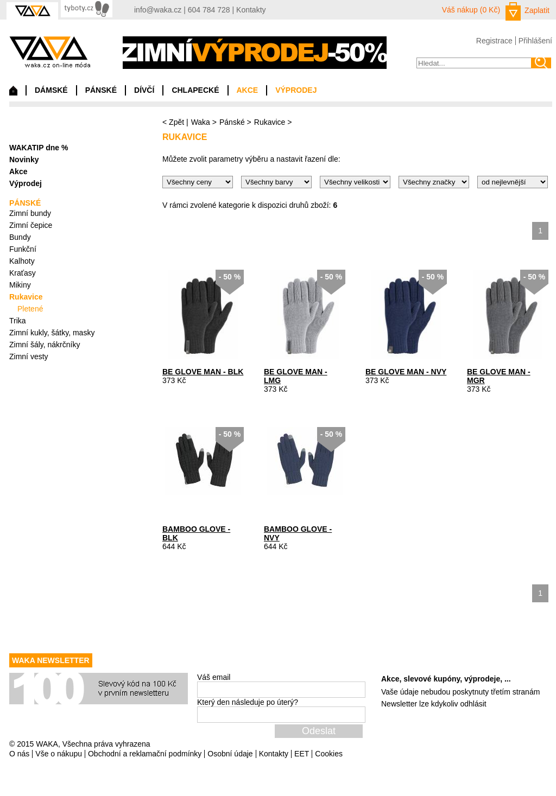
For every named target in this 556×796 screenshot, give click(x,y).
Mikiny (20, 285)
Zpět (176, 122)
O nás (19, 753)
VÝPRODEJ (296, 90)
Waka (200, 122)
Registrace (494, 40)
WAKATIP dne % (38, 147)
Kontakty (251, 9)
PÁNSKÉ (101, 90)
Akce (18, 171)
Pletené (30, 308)
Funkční (22, 249)
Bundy (20, 237)
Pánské (232, 122)
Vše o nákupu (58, 753)
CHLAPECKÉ (195, 90)
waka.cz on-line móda (49, 51)
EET (301, 753)
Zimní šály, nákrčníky (44, 344)
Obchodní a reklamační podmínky (144, 753)
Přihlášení (535, 40)
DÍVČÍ (144, 90)
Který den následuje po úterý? (247, 702)
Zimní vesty (28, 356)
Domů (13, 93)
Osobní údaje (229, 753)
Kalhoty (22, 261)
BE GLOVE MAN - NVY (405, 371)
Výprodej (25, 183)
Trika (17, 320)
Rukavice (270, 122)
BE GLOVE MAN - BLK (202, 371)
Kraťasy (22, 273)
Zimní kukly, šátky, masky (51, 332)
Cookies (329, 753)
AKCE (247, 90)
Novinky (24, 159)
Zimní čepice (30, 225)
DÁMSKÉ (51, 90)
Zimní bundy (30, 213)
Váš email (213, 677)
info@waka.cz (157, 9)
